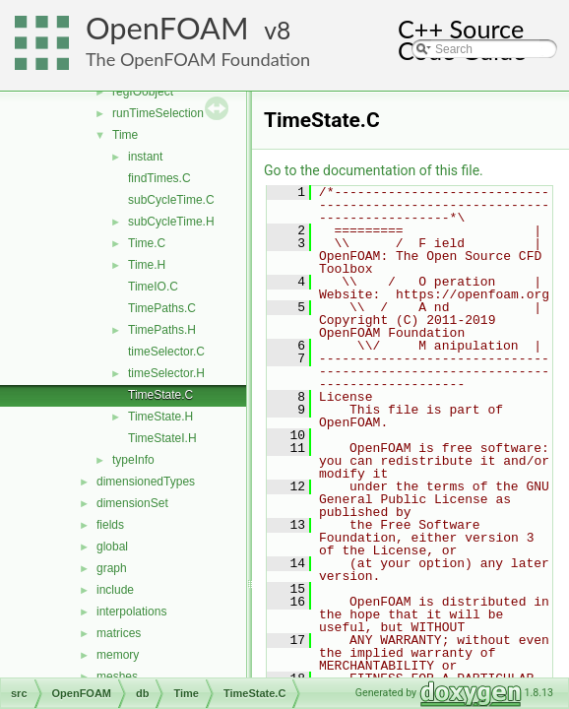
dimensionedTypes (145, 481)
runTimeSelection (158, 113)
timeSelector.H (166, 373)
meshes (117, 676)
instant (145, 156)
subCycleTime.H (171, 221)
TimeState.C (160, 395)
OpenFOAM (167, 28)
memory (117, 655)
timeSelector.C (166, 351)
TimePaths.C (162, 308)
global (112, 546)
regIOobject (142, 91)
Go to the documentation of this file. (373, 170)
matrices (118, 633)
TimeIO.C (153, 286)
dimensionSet (132, 503)
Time (125, 135)
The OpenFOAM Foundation (198, 59)
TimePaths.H (162, 330)
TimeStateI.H (162, 438)
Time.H (146, 265)
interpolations (131, 611)
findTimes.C (159, 178)
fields (110, 525)
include (115, 590)
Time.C (146, 243)
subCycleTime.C (171, 200)
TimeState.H (160, 416)
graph (111, 568)
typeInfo (133, 460)
